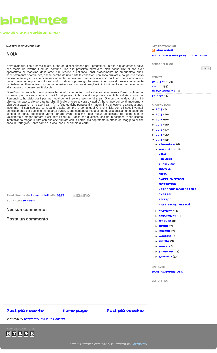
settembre (168, 216)
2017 (159, 119)
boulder (29, 200)
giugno (165, 231)
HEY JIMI (165, 159)
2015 (159, 129)
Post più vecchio (125, 310)
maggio (166, 236)
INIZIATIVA (167, 184)
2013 (159, 140)
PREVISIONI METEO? (174, 204)
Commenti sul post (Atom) (44, 319)
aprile (164, 241)
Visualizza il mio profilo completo (179, 55)
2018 (159, 114)
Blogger (139, 344)
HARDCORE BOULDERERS (177, 189)
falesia (157, 95)
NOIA (162, 174)
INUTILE (164, 169)
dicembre (167, 144)
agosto (165, 221)
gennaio (166, 256)
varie (156, 86)
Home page (75, 310)
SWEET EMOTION (171, 179)
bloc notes (164, 50)
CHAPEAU (165, 194)
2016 (159, 124)
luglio (164, 226)
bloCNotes (34, 20)
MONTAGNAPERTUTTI (168, 271)
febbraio (167, 251)
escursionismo (164, 91)
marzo (165, 246)
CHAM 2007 (166, 164)
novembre (167, 149)
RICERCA (165, 199)
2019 (159, 109)
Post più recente (25, 310)
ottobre (166, 211)
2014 (159, 135)
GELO (162, 154)
